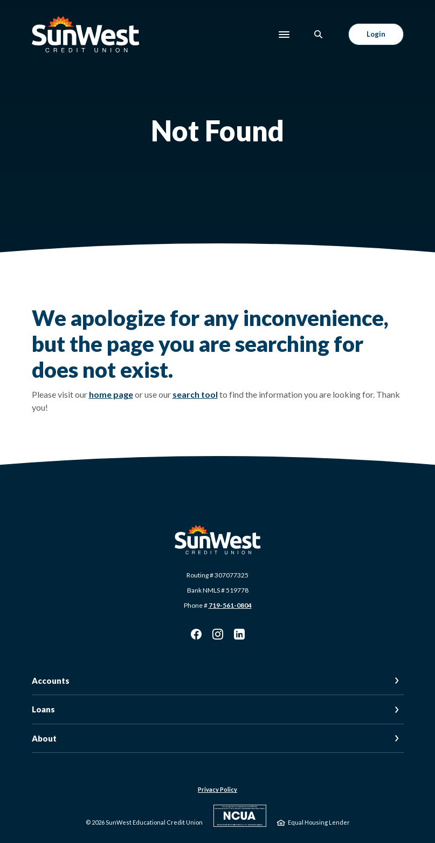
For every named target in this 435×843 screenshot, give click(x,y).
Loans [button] (43, 709)
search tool (195, 394)
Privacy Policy (217, 789)
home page (111, 394)
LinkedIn (239, 634)
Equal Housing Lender (319, 822)
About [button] (44, 738)
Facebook (196, 634)
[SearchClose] (318, 34)
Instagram (217, 634)
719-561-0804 (230, 605)
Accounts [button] (51, 680)
